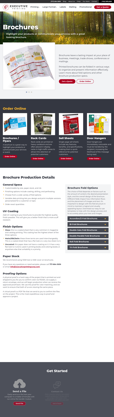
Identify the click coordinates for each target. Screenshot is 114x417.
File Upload (106, 1)
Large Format (49, 7)
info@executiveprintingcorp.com (25, 267)
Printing (34, 7)
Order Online (10, 156)
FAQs (79, 1)
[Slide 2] (29, 92)
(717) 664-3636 (56, 1)
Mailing (72, 7)
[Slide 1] (26, 92)
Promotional (85, 7)
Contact (94, 1)
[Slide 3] (31, 92)
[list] (29, 66)
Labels (63, 7)
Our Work (86, 1)
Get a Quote (103, 7)
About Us (71, 1)
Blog (64, 1)
